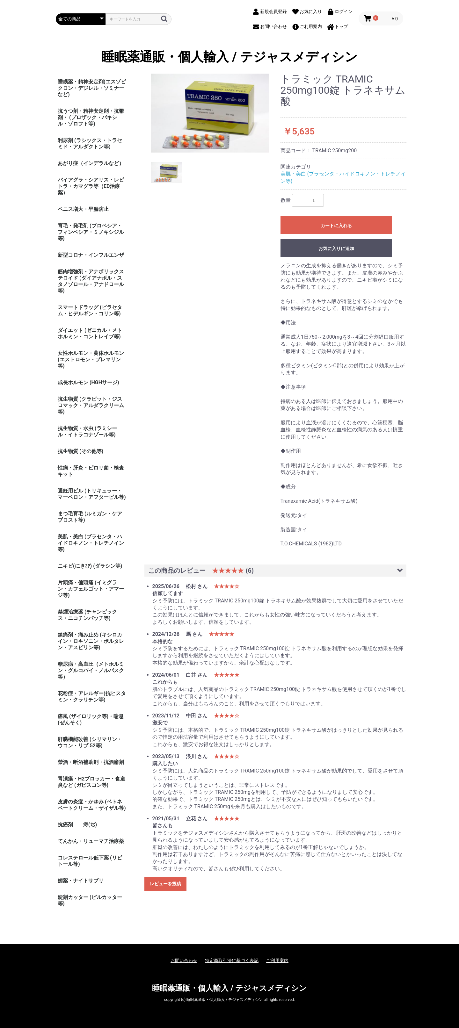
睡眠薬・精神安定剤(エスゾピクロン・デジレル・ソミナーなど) (92, 88)
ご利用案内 (277, 960)
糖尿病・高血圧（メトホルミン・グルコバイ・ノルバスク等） (91, 670)
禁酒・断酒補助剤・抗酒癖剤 (91, 762)
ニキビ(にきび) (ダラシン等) (90, 566)
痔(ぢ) (90, 825)
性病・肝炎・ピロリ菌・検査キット (91, 471)
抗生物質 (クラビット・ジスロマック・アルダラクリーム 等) (91, 405)
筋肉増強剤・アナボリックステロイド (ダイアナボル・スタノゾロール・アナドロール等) (91, 281)
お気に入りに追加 (336, 248)
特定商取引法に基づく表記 (232, 960)
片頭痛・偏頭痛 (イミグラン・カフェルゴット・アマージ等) (91, 588)
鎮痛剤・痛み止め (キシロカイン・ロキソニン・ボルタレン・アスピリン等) (91, 641)
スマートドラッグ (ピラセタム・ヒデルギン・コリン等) (90, 310)
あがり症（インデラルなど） (91, 163)
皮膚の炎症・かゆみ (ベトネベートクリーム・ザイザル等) (92, 805)
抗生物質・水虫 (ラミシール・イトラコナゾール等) (87, 431)
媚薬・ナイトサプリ (81, 881)
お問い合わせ (184, 960)
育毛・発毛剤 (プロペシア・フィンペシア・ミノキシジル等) (91, 232)
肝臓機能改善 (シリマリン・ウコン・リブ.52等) (90, 742)
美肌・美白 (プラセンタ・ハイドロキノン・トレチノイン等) (91, 543)
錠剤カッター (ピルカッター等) (90, 900)
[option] (210, 113)
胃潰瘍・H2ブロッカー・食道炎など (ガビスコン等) (91, 782)
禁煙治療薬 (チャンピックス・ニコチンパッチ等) (87, 615)
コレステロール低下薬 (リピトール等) (90, 861)
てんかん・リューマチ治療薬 (91, 841)
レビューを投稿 (165, 883)
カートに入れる (336, 225)
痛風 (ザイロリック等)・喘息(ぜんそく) (91, 719)
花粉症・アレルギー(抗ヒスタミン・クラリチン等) (92, 696)
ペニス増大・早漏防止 (83, 209)
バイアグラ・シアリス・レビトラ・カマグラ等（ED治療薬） (91, 186)
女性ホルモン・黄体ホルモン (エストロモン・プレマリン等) (91, 359)
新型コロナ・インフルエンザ (91, 255)
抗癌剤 (65, 825)
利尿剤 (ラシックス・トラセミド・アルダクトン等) (90, 143)
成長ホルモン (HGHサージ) (88, 382)
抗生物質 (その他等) (80, 451)
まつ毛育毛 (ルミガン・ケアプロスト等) (90, 517)
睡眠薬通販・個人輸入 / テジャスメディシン (229, 57)
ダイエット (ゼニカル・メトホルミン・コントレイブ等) (90, 333)
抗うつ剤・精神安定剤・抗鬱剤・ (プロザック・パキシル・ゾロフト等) (91, 117)
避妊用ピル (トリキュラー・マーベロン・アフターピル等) (92, 494)
